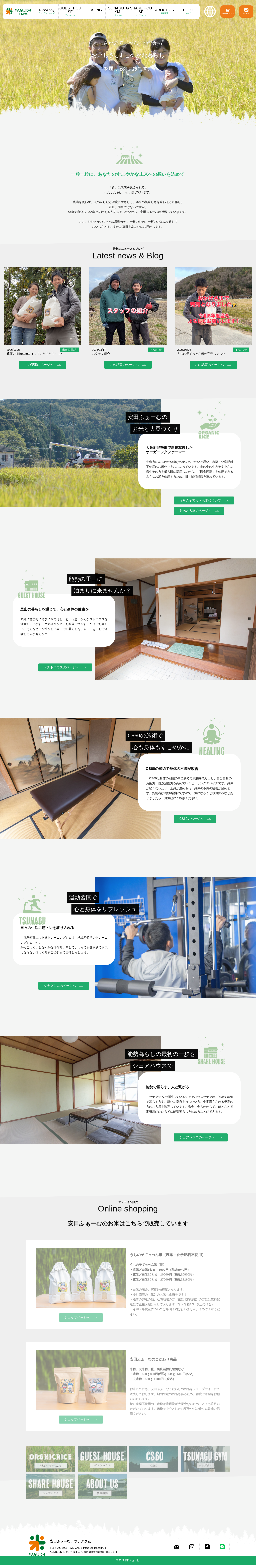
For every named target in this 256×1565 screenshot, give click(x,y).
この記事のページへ (38, 364)
